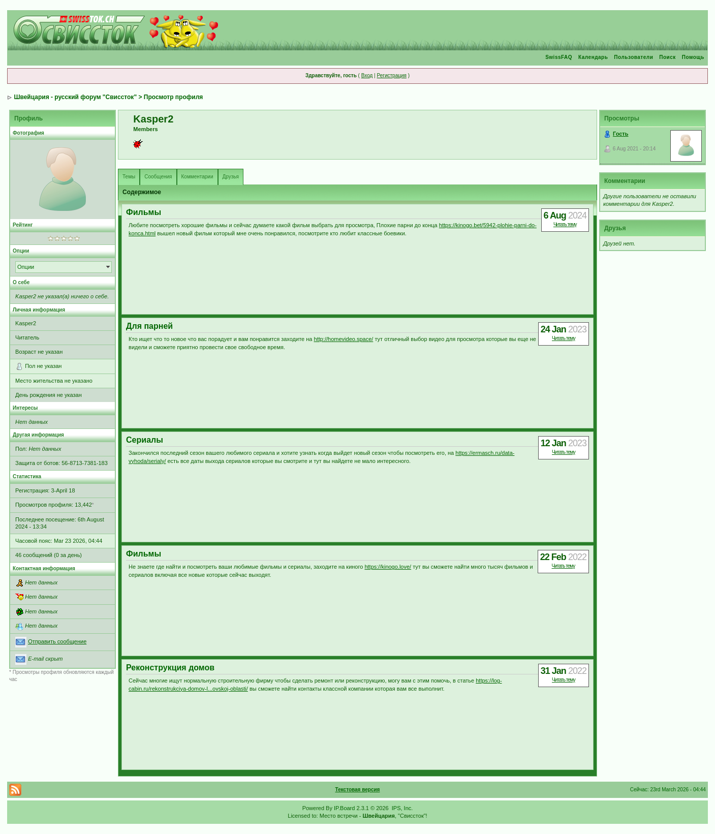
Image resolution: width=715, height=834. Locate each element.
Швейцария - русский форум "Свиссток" (75, 97)
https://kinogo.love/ (387, 567)
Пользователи (633, 57)
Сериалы (144, 440)
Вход (367, 75)
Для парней (149, 326)
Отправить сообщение (57, 641)
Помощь (693, 57)
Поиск (667, 57)
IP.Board (344, 808)
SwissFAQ (558, 57)
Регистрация (391, 75)
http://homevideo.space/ (344, 339)
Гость (621, 134)
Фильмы (143, 212)
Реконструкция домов (170, 667)
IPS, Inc (402, 808)
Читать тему (565, 224)
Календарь (593, 57)
